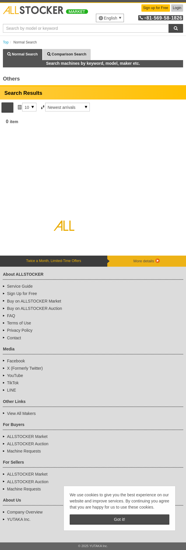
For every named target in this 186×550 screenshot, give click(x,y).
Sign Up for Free (22, 293)
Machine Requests (24, 451)
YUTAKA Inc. (19, 519)
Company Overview (25, 512)
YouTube (15, 375)
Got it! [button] (119, 519)
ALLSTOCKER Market (27, 436)
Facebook (16, 361)
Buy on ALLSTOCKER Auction (34, 308)
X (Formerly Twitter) (25, 368)
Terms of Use (19, 323)
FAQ (11, 315)
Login (177, 8)
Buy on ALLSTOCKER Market (34, 301)
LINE (11, 390)
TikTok (13, 382)
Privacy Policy (19, 330)
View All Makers (21, 413)
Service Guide (20, 286)
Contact (14, 338)
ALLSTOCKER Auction (27, 443)
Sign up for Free (155, 8)
